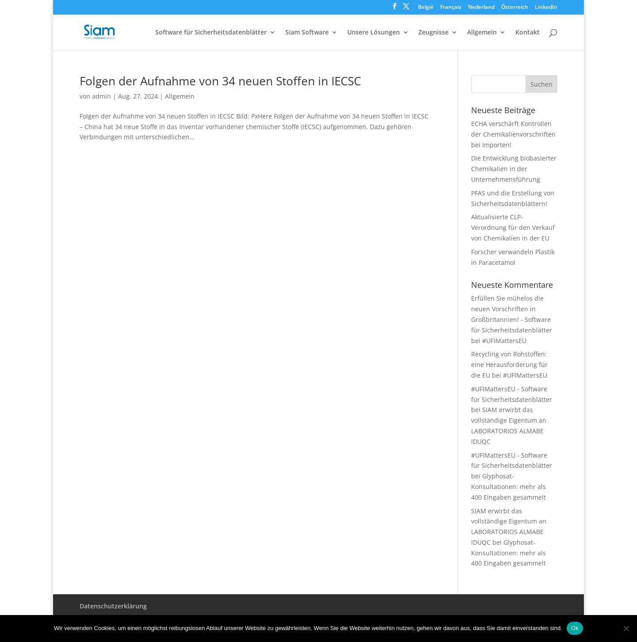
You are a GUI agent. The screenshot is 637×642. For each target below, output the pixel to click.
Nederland (481, 7)
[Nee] (626, 628)
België (426, 7)
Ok (575, 628)
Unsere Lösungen (373, 32)
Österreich (514, 7)
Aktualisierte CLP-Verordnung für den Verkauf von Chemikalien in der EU (513, 227)
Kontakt (527, 32)
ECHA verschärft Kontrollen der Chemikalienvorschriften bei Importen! (513, 134)
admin (101, 96)
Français (450, 7)
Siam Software (307, 32)
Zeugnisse (433, 32)
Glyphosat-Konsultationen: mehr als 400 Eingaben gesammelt (508, 486)
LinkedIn (546, 7)
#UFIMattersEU (504, 340)
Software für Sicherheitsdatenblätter (211, 32)
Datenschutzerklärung (113, 606)
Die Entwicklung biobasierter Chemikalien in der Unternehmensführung (513, 168)
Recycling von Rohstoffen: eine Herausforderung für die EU (509, 364)
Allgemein (482, 32)
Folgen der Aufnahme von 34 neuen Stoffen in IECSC (220, 81)
